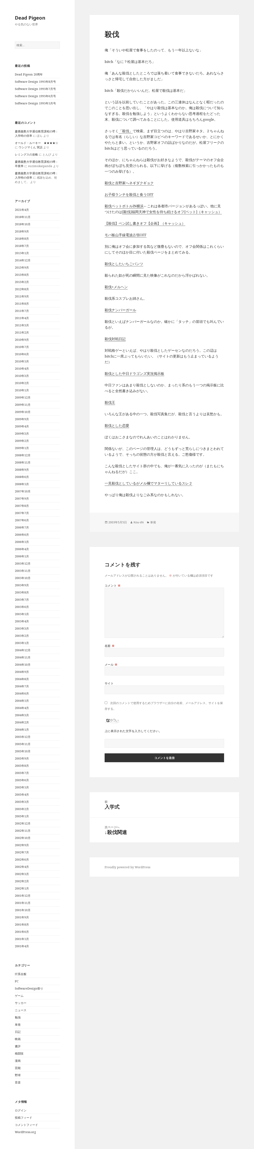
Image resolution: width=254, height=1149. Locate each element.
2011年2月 (22, 332)
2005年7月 (22, 600)
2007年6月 (22, 520)
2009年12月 (23, 397)
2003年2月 (22, 809)
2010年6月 (22, 354)
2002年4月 (22, 867)
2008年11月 (23, 462)
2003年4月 (22, 794)
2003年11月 (23, 744)
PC (17, 981)
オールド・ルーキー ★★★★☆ (36, 143)
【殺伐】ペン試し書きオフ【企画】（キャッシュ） (145, 223)
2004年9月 (22, 672)
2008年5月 (22, 484)
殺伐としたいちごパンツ (124, 263)
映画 (18, 1039)
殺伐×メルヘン (116, 286)
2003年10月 (23, 751)
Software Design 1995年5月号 (35, 103)
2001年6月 (22, 932)
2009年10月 (23, 412)
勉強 (18, 1017)
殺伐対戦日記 (115, 338)
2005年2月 (22, 636)
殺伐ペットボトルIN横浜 (124, 206)
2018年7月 (22, 246)
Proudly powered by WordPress (127, 867)
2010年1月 (22, 390)
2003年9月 (22, 758)
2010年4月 (22, 368)
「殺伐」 (126, 131)
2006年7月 (22, 527)
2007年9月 (22, 498)
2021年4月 (22, 210)
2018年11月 (23, 217)
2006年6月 (22, 535)
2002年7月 (22, 852)
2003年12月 (23, 737)
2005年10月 (23, 578)
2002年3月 (22, 874)
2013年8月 (22, 275)
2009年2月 (22, 441)
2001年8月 (22, 924)
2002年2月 (22, 881)
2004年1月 (22, 729)
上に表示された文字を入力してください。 (133, 731)
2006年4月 (22, 549)
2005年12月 (23, 563)
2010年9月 (22, 340)
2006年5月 (22, 542)
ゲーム (19, 996)
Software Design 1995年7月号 (35, 89)
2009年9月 (22, 419)
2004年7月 (22, 686)
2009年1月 (22, 448)
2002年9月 (22, 845)
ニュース (20, 1010)
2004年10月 (23, 665)
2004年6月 (22, 693)
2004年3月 (22, 715)
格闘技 (19, 1053)
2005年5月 (22, 614)
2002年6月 (22, 859)
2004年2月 (22, 722)
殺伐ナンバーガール (120, 310)
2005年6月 (22, 607)
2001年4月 (22, 946)
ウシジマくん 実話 (31, 147)
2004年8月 (22, 679)
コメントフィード (26, 1125)
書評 (18, 1046)
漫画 (18, 1061)
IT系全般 (20, 974)
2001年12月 (23, 896)
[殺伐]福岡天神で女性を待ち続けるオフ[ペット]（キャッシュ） (172, 211)
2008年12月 (23, 455)
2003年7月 (22, 773)
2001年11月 (23, 903)
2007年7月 (22, 513)
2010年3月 (22, 376)
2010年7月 (22, 347)
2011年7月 (22, 311)
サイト (109, 683)
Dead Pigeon (30, 17)
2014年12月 (23, 260)
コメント (113, 585)
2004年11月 (23, 657)
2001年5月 (22, 939)
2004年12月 (23, 650)
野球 (18, 1075)
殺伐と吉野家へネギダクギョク (129, 182)
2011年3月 (22, 325)
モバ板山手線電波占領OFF (125, 234)
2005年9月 (22, 585)
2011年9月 (22, 296)
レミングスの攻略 (26, 154)
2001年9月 (22, 917)
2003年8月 (22, 766)
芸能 (18, 1068)
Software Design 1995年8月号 (35, 82)
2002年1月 (22, 888)
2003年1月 (22, 816)
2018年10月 (23, 224)
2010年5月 (22, 361)
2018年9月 (22, 231)
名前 (110, 646)
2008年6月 (22, 477)
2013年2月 (22, 282)
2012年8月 (22, 289)
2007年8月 (22, 506)
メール (111, 665)
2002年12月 (23, 823)
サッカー (20, 1003)
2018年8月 (22, 239)
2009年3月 (22, 433)
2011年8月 (22, 304)
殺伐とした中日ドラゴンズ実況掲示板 (134, 373)
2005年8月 (22, 592)
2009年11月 (23, 405)
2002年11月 (23, 831)
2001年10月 (23, 910)
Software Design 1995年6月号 (35, 96)
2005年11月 (23, 571)
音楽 (18, 1082)
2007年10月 (23, 491)
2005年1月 (22, 643)
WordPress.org (25, 1132)
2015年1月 (22, 253)
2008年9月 (22, 470)
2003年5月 (22, 787)
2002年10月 (23, 838)
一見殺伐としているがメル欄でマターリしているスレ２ (148, 483)
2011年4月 (22, 318)
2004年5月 (22, 701)
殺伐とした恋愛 (117, 425)
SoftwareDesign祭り (29, 988)
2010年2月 (22, 383)
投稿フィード (23, 1118)
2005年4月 (22, 621)
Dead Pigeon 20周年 (29, 74)
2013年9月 (22, 267)
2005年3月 (22, 628)
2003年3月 (22, 802)
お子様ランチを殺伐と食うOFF (129, 194)
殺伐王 (110, 402)
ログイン (20, 1110)
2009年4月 (22, 426)
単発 (18, 1024)
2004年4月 (22, 708)
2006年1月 (22, 556)
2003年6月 (22, 780)
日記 (18, 1032)
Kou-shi (138, 522)
